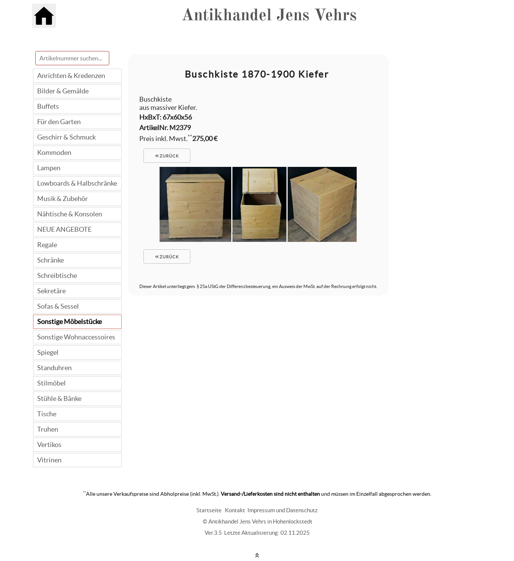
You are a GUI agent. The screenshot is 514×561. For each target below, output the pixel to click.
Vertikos (49, 444)
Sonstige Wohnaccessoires (76, 337)
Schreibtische (57, 275)
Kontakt (235, 510)
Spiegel (48, 352)
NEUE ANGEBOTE (64, 229)
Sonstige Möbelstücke (69, 322)
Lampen (48, 168)
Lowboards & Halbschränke (77, 183)
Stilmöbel (51, 383)
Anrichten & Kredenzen (71, 76)
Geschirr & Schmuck (66, 137)
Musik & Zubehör (62, 198)
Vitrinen (49, 460)
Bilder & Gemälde (63, 91)
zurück (167, 156)
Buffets (48, 106)
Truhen (47, 429)
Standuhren (54, 368)
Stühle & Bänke (59, 398)
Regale (47, 245)
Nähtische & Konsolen (69, 214)
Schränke (50, 260)
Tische (46, 414)
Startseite (209, 510)
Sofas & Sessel (58, 306)
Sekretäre (51, 291)
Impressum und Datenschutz (282, 510)
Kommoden (54, 152)
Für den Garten (59, 122)
